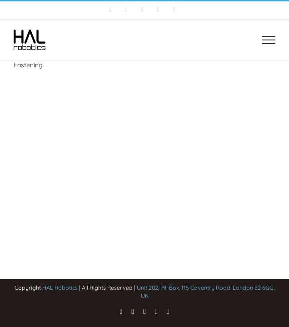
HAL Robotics (60, 287)
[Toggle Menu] (269, 40)
